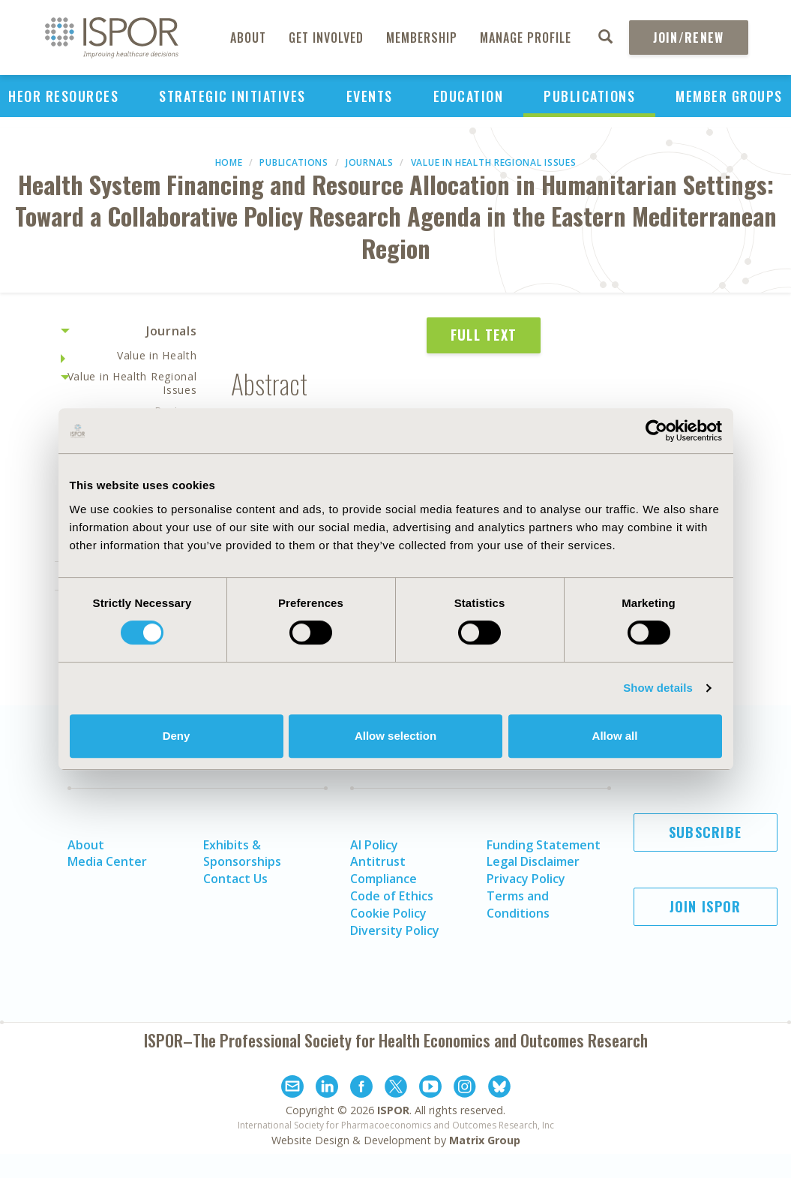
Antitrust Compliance (383, 870)
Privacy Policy (526, 878)
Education (468, 96)
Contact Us (235, 878)
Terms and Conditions (518, 904)
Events (369, 96)
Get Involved (326, 38)
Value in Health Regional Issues (494, 162)
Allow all (615, 735)
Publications (589, 96)
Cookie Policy (388, 913)
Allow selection (395, 735)
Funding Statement (544, 845)
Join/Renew (688, 38)
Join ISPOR (706, 906)
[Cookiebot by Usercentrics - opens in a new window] (656, 430)
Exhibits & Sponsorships (242, 853)
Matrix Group (484, 1140)
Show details (658, 687)
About (248, 38)
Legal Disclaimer (533, 861)
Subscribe (705, 832)
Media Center (107, 861)
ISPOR (393, 1110)
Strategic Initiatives (232, 96)
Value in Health (157, 355)
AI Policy (374, 845)
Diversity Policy (394, 930)
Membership (421, 38)
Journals (370, 162)
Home (229, 162)
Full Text (484, 334)
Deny (176, 735)
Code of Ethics (391, 896)
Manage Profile (525, 38)
